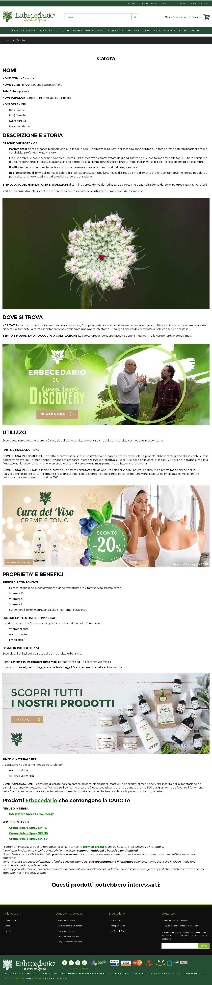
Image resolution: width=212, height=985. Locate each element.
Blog (113, 936)
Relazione (83, 969)
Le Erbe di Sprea (118, 931)
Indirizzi (8, 931)
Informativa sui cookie (68, 936)
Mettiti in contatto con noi (175, 920)
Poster (74, 969)
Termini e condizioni (67, 920)
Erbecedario (149, 3)
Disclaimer (40, 978)
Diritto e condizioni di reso (69, 925)
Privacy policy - (19, 978)
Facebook (194, 925)
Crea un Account (200, 3)
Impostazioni (10, 920)
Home (6, 40)
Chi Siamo (116, 920)
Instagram (185, 925)
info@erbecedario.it (179, 17)
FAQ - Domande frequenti (69, 941)
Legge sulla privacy (66, 931)
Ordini (7, 925)
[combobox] (101, 17)
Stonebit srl (63, 978)
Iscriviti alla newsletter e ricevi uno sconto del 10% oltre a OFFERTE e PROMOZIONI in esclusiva (184, 935)
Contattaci (180, 3)
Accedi (166, 3)
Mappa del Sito (118, 925)
